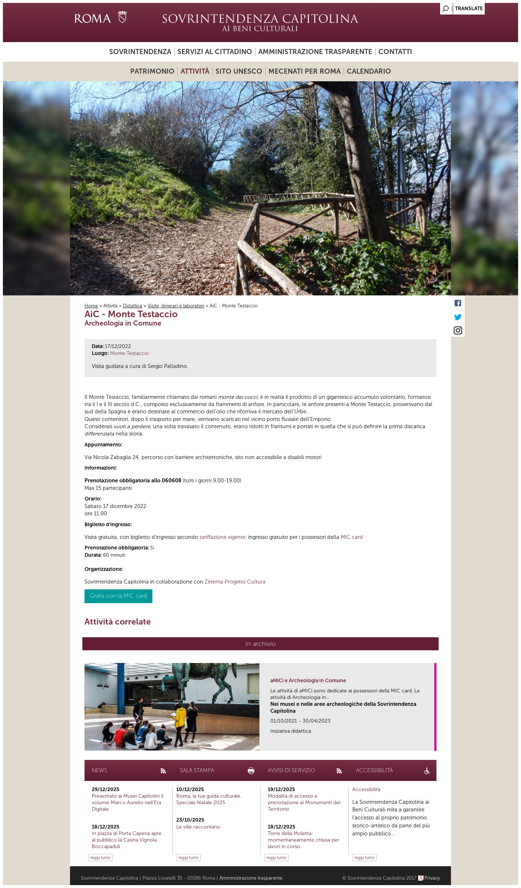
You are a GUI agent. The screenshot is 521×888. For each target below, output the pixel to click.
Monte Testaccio (129, 353)
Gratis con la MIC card (118, 595)
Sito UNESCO (239, 71)
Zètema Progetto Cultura (235, 581)
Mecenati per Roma (304, 71)
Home (91, 305)
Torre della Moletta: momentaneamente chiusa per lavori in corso (303, 840)
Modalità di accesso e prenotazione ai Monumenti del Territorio (304, 802)
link (431, 743)
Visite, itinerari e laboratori (176, 305)
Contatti (395, 52)
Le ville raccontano (198, 827)
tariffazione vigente (222, 537)
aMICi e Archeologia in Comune (308, 681)
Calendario (369, 71)
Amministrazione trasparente (315, 52)
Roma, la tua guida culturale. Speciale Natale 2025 (208, 799)
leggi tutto (100, 857)
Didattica (132, 305)
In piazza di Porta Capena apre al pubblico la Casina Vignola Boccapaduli (126, 840)
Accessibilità (366, 789)
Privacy (432, 878)
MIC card (352, 537)
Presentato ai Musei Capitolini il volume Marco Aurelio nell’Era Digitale (127, 802)
